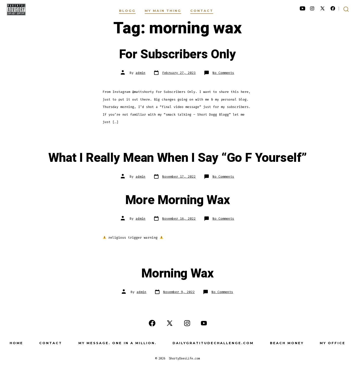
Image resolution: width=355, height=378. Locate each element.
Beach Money (287, 343)
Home (16, 343)
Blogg (127, 11)
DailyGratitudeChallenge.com (213, 343)
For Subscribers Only (177, 54)
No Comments (223, 73)
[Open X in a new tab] (322, 8)
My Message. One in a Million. (117, 343)
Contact (201, 11)
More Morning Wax (177, 200)
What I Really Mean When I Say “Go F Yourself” (177, 158)
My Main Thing (163, 11)
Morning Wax (177, 273)
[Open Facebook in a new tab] (333, 8)
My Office (332, 343)
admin (140, 73)
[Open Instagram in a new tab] (312, 8)
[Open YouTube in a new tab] (302, 8)
